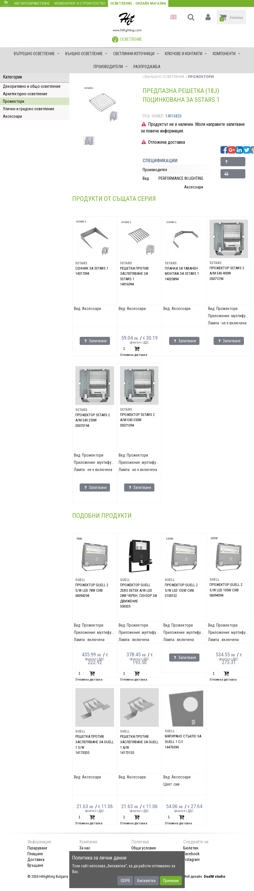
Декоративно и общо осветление (32, 86)
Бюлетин (190, 848)
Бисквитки (146, 880)
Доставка (35, 859)
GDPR (125, 880)
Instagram (191, 859)
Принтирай (233, 175)
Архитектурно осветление (25, 93)
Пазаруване (37, 848)
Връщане (35, 865)
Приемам (171, 880)
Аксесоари (12, 116)
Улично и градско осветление (28, 109)
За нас (84, 848)
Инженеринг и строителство (80, 3)
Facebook (191, 853)
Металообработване (32, 3)
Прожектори (13, 101)
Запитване (233, 163)
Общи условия (143, 848)
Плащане (35, 853)
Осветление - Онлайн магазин (138, 3)
